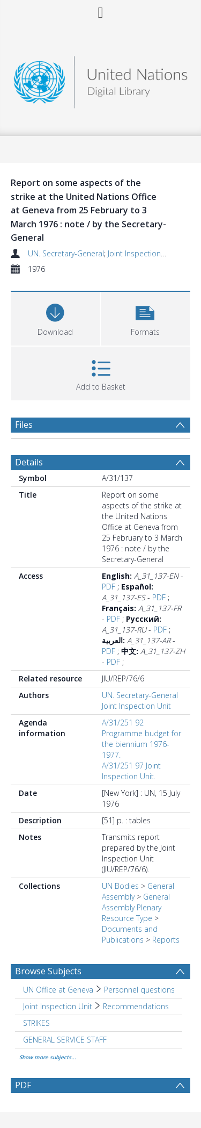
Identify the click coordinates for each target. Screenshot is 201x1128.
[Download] (55, 317)
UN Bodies (120, 886)
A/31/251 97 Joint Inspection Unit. (131, 770)
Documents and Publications (130, 934)
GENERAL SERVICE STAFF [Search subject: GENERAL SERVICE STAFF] (65, 1039)
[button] (145, 317)
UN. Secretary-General (66, 253)
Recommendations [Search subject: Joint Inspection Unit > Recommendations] (136, 1006)
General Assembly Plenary (136, 902)
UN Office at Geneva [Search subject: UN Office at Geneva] (58, 990)
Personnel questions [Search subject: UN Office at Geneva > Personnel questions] (139, 990)
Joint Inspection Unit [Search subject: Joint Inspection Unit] (57, 1006)
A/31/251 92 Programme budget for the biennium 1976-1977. (141, 738)
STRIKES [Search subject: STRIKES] (36, 1023)
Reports (166, 940)
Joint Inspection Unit (142, 253)
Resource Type (127, 918)
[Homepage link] (101, 79)
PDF (108, 586)
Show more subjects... (47, 1057)
